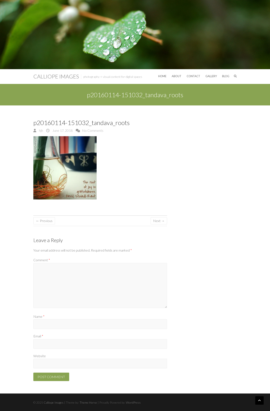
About (176, 76)
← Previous (44, 221)
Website (39, 356)
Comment (41, 260)
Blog (225, 76)
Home (162, 76)
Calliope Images (56, 76)
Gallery (211, 76)
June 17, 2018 (62, 130)
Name (39, 316)
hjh (40, 130)
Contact (193, 76)
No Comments (92, 130)
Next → (159, 221)
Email (38, 336)
